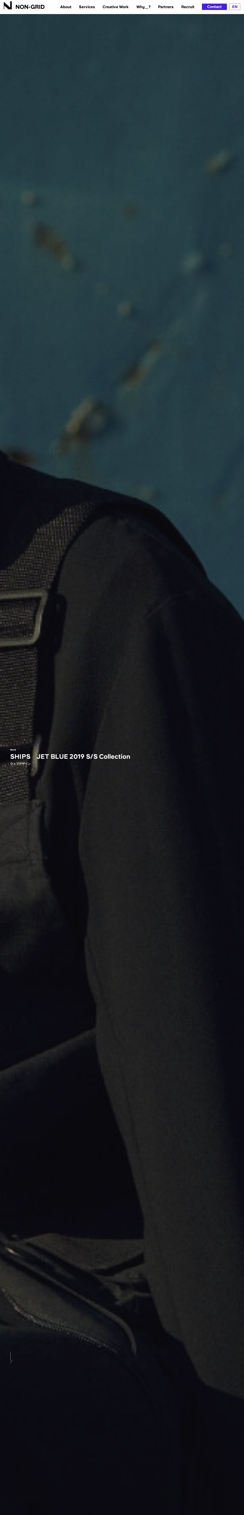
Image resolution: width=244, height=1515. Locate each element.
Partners (166, 7)
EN (234, 6)
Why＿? (143, 7)
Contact (214, 6)
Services (87, 7)
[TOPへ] (24, 5)
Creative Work (116, 7)
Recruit (187, 7)
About (65, 7)
